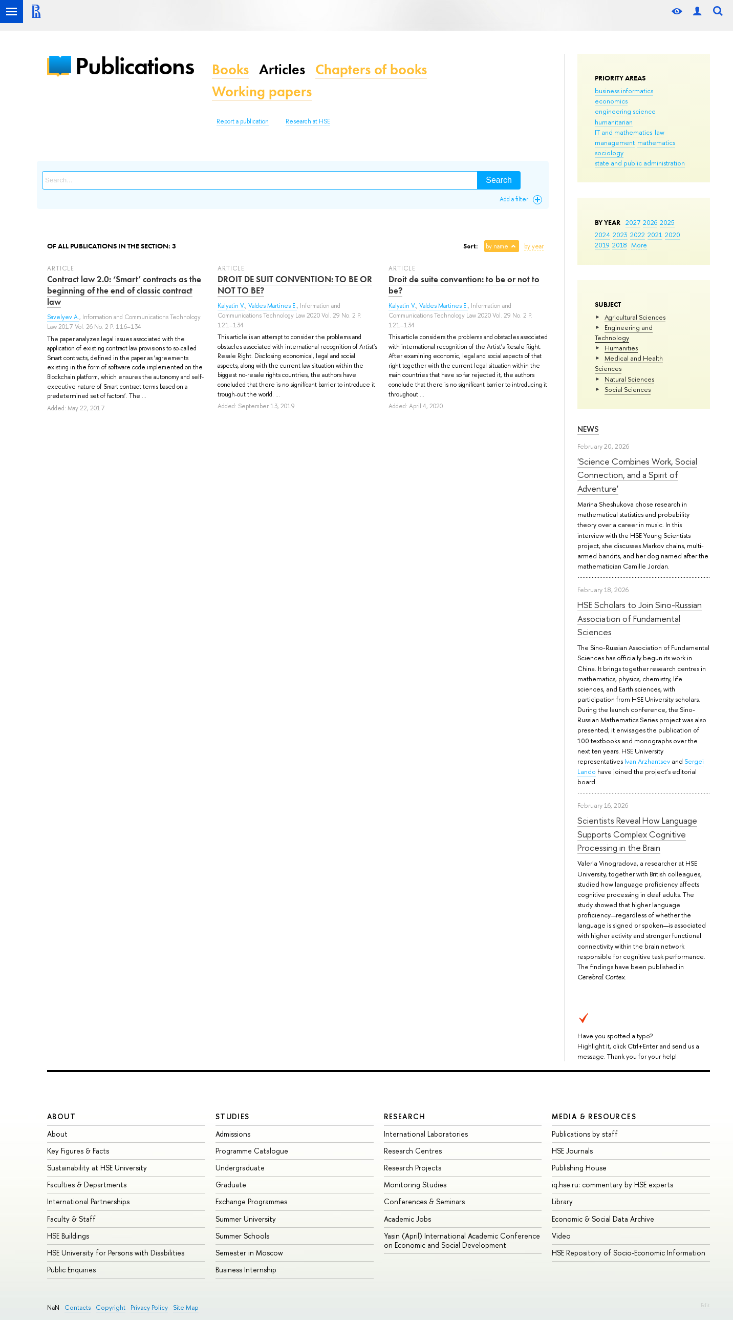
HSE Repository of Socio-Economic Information (628, 1253)
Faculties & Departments (86, 1184)
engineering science (625, 111)
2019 (602, 244)
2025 (667, 222)
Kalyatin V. (231, 306)
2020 (672, 234)
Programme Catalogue (251, 1151)
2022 (637, 234)
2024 (602, 234)
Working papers (262, 91)
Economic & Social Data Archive (603, 1219)
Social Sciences (628, 389)
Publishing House (579, 1167)
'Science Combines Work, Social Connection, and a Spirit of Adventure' (637, 474)
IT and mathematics (623, 132)
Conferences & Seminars (424, 1201)
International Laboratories (426, 1134)
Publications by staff (585, 1134)
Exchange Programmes (251, 1201)
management (615, 142)
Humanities (621, 347)
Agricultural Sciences (635, 317)
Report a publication (243, 121)
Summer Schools (242, 1236)
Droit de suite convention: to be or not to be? (464, 285)
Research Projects (412, 1167)
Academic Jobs (407, 1219)
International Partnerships (88, 1201)
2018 (619, 244)
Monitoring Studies (415, 1184)
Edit (705, 1305)
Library (562, 1201)
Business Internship (245, 1269)
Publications (134, 65)
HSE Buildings (68, 1236)
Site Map (186, 1307)
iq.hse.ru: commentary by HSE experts (612, 1184)
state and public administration (640, 162)
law (659, 132)
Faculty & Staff (71, 1219)
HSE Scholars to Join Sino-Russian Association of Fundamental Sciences (639, 618)
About (61, 1116)
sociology (609, 152)
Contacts (77, 1307)
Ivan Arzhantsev (647, 761)
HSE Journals (572, 1151)
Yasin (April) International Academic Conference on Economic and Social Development (462, 1240)
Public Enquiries (71, 1269)
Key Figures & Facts (78, 1151)
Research (405, 1116)
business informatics (624, 90)
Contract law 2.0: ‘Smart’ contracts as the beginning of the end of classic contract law (124, 290)
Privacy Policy (149, 1307)
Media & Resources (594, 1116)
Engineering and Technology (624, 332)
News (588, 429)
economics (611, 101)
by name (497, 246)
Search (499, 180)
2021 (655, 234)
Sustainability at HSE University (97, 1167)
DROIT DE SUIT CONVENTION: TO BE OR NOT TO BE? (295, 285)
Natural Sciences (629, 379)
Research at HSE (308, 121)
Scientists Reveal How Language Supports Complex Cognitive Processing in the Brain (637, 833)
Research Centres (413, 1151)
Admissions (232, 1134)
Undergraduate (240, 1167)
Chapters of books (371, 69)
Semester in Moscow (249, 1253)
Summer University (245, 1219)
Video (561, 1236)
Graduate (230, 1184)
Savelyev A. (63, 317)
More (639, 244)
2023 (620, 234)
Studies (232, 1116)
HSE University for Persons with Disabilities (115, 1253)
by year (534, 246)
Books (230, 69)
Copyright (110, 1307)
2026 (650, 222)
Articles (282, 69)
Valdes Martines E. (272, 306)
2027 (633, 222)
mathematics (656, 142)
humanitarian (614, 122)
